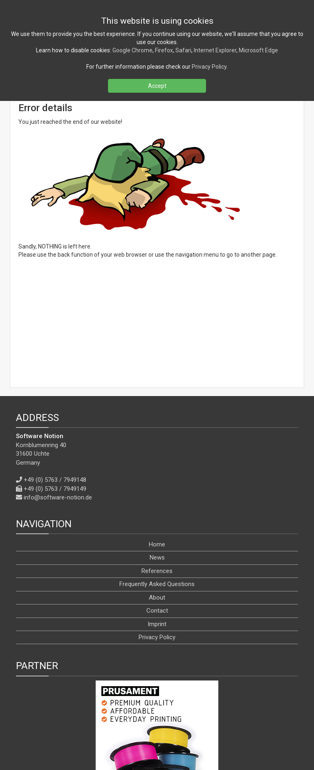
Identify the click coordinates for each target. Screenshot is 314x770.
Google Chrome (132, 50)
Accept (157, 86)
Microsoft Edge (258, 50)
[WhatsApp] (204, 726)
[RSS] (109, 726)
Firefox (164, 50)
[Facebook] (127, 726)
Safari (183, 50)
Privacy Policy (157, 541)
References (157, 475)
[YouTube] (166, 726)
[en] (164, 745)
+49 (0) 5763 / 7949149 (55, 392)
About (157, 501)
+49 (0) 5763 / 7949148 (55, 384)
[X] (146, 726)
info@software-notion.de (58, 401)
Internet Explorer (215, 50)
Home (157, 448)
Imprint (157, 528)
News (157, 462)
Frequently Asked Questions (157, 488)
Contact (157, 514)
